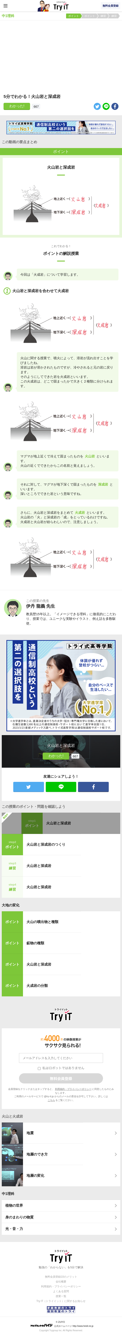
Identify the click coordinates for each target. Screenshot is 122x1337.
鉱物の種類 (35, 943)
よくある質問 (61, 1291)
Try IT (61, 5)
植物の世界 (14, 1205)
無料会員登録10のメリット (61, 1276)
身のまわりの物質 (19, 1217)
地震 (30, 1133)
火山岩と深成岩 (58, 823)
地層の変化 (35, 1175)
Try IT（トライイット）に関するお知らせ (61, 1301)
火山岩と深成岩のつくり (46, 844)
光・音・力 (14, 1229)
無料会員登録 (110, 5)
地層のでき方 (37, 1154)
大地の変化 (10, 905)
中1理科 (8, 1194)
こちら (51, 1100)
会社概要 (61, 1281)
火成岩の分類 (37, 986)
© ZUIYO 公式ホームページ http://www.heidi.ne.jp (61, 1324)
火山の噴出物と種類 (42, 922)
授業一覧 (61, 1296)
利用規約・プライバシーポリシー (73, 1089)
